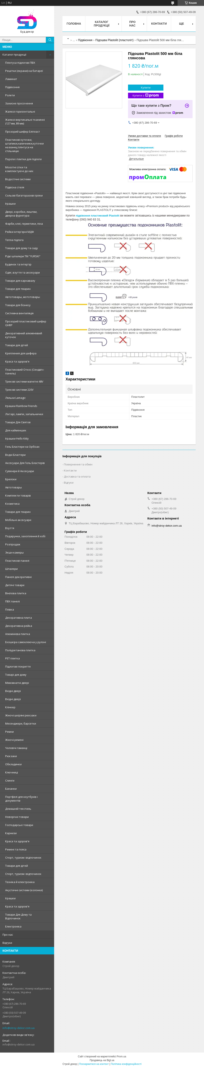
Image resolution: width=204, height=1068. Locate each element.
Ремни (9, 732)
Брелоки (10, 479)
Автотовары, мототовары (22, 297)
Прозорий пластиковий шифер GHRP (25, 323)
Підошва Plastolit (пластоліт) (114, 40)
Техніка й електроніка (20, 882)
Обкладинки (13, 764)
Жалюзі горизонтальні (20, 111)
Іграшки (10, 203)
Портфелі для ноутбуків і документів (21, 798)
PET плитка (12, 658)
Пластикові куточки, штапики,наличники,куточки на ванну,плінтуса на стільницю (24, 145)
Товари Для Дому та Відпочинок (18, 916)
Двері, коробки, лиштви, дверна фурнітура (21, 213)
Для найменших (15, 430)
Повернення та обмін (78, 464)
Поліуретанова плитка (20, 650)
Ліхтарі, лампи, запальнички (24, 414)
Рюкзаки (11, 756)
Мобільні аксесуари (18, 520)
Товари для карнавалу (20, 281)
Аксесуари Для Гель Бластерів (25, 463)
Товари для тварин (18, 289)
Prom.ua (121, 1056)
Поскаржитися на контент (94, 1064)
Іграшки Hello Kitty (17, 438)
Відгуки (7, 943)
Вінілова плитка (15, 593)
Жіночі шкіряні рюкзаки (20, 715)
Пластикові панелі (17, 561)
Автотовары (13, 487)
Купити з (146, 96)
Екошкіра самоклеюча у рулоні (25, 642)
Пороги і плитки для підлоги (23, 159)
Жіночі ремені (14, 740)
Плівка (9, 609)
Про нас (7, 934)
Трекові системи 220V (19, 389)
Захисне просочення (19, 103)
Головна (74, 23)
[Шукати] (50, 40)
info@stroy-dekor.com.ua (18, 1028)
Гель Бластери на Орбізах (22, 446)
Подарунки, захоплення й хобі (25, 536)
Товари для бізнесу (18, 305)
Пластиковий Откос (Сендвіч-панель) (24, 371)
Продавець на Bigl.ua (102, 1060)
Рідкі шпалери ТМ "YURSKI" (22, 256)
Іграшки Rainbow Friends (21, 406)
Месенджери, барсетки (20, 723)
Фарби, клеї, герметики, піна (24, 224)
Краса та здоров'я (17, 361)
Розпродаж (12, 544)
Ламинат (11, 79)
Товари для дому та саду (21, 248)
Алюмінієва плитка (17, 634)
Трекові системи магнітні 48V (24, 381)
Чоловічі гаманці (16, 748)
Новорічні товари (17, 817)
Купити (146, 87)
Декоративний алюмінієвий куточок (23, 335)
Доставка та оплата (77, 476)
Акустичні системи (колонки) (24, 890)
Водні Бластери (15, 455)
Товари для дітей (16, 345)
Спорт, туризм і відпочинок (23, 857)
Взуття (9, 528)
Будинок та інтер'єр (18, 264)
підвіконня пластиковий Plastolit (97, 215)
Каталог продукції (14, 54)
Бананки (11, 789)
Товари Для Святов (18, 422)
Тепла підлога (14, 240)
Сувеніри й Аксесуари (19, 471)
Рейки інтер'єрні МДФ (19, 232)
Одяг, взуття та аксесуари (22, 272)
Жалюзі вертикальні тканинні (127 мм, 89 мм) (25, 121)
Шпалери (11, 569)
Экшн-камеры (14, 552)
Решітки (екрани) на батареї (24, 71)
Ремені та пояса (15, 849)
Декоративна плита (18, 618)
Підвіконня (12, 87)
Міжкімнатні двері (17, 683)
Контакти (159, 23)
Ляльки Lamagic (15, 398)
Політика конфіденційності (126, 1064)
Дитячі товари (14, 585)
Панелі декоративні (18, 577)
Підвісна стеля (14, 187)
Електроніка (13, 926)
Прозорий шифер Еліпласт (22, 131)
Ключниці (11, 772)
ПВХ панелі (12, 601)
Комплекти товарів (18, 495)
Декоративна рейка (18, 626)
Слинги (9, 780)
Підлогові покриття (18, 666)
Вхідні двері (13, 691)
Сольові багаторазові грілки (24, 195)
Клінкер (10, 707)
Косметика (12, 503)
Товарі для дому (15, 675)
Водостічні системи (18, 179)
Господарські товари (19, 825)
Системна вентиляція (19, 313)
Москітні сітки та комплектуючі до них (19, 169)
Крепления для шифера (20, 353)
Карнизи (11, 833)
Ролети (10, 95)
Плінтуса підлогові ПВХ (20, 63)
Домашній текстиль (18, 809)
